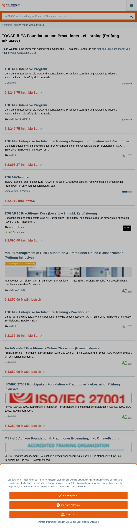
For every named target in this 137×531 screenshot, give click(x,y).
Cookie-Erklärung (90, 522)
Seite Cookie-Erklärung (76, 486)
